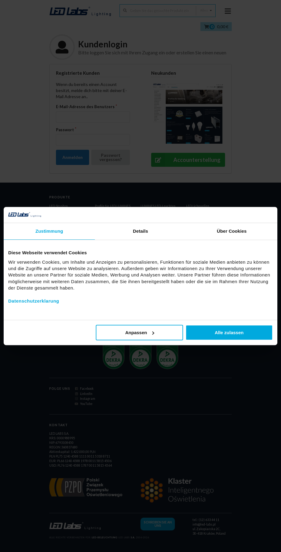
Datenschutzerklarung (33, 300)
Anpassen (139, 332)
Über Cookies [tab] (232, 231)
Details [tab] (140, 231)
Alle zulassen (229, 332)
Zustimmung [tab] (49, 231)
